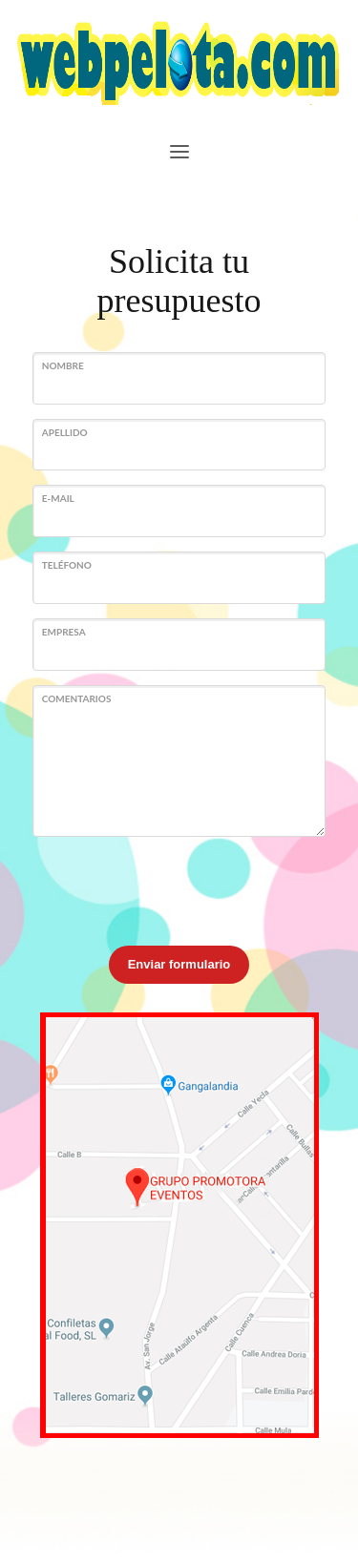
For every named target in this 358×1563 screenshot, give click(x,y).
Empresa (64, 631)
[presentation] (177, 888)
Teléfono (67, 565)
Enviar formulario (179, 964)
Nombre (63, 365)
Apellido (65, 432)
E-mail (58, 498)
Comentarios (77, 698)
